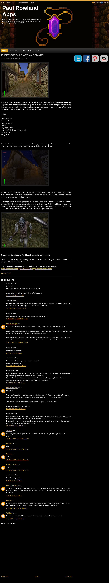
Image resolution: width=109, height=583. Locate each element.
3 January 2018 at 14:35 (16, 508)
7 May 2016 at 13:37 (14, 495)
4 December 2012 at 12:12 (17, 343)
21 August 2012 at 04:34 (16, 308)
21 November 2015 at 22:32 (17, 438)
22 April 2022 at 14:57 (15, 519)
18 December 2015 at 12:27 (17, 470)
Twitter (105, 2)
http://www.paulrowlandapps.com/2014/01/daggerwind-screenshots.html (26, 269)
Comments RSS (22, 3)
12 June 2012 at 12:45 (15, 296)
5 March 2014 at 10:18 (15, 383)
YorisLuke (9, 513)
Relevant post (6, 273)
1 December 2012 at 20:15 (17, 319)
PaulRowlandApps (12, 324)
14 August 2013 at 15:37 (16, 366)
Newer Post (4, 576)
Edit (32, 3)
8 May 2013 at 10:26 (14, 353)
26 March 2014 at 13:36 (15, 426)
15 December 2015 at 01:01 (17, 449)
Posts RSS (10, 3)
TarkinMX (9, 431)
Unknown (9, 443)
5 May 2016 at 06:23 (14, 480)
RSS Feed (96, 2)
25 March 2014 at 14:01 (15, 409)
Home (2, 3)
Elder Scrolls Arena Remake (22, 55)
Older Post (69, 576)
